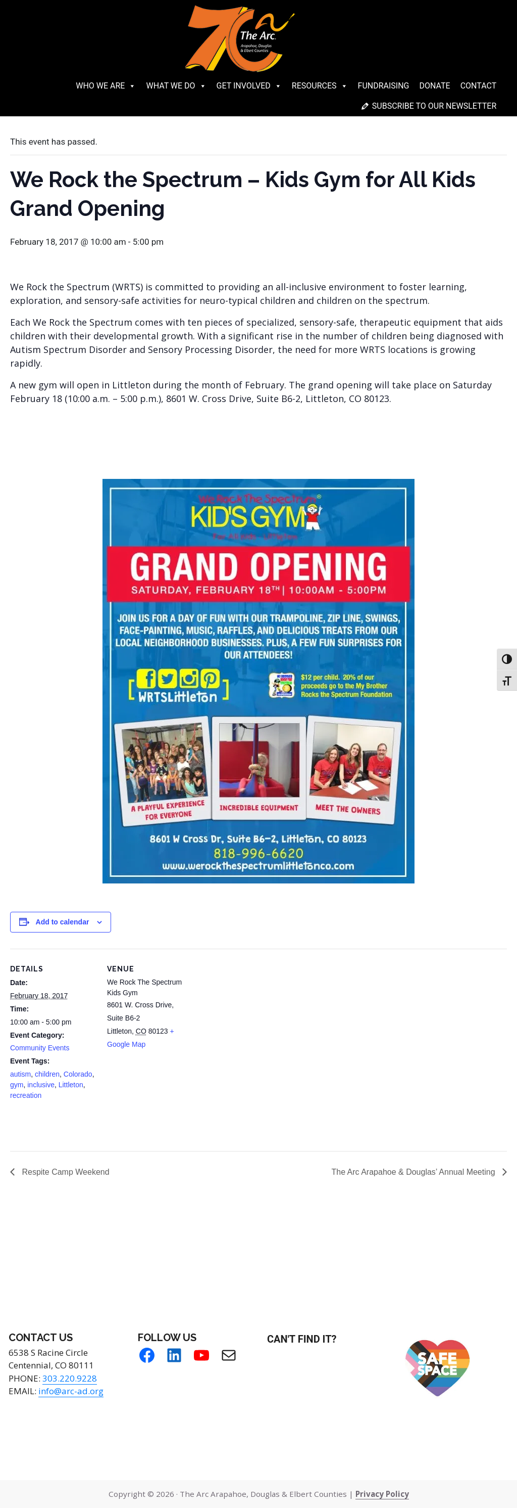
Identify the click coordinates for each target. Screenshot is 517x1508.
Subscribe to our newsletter (434, 106)
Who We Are (106, 86)
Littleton (71, 1085)
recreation (25, 1095)
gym (16, 1085)
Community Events (39, 1048)
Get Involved (249, 86)
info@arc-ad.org (71, 1391)
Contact (478, 86)
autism (20, 1074)
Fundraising (383, 86)
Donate (435, 86)
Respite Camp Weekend (65, 1172)
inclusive (41, 1085)
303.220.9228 (69, 1378)
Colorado (78, 1074)
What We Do (176, 86)
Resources (320, 86)
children (47, 1074)
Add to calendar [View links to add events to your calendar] (62, 922)
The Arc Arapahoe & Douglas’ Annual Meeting (414, 1172)
